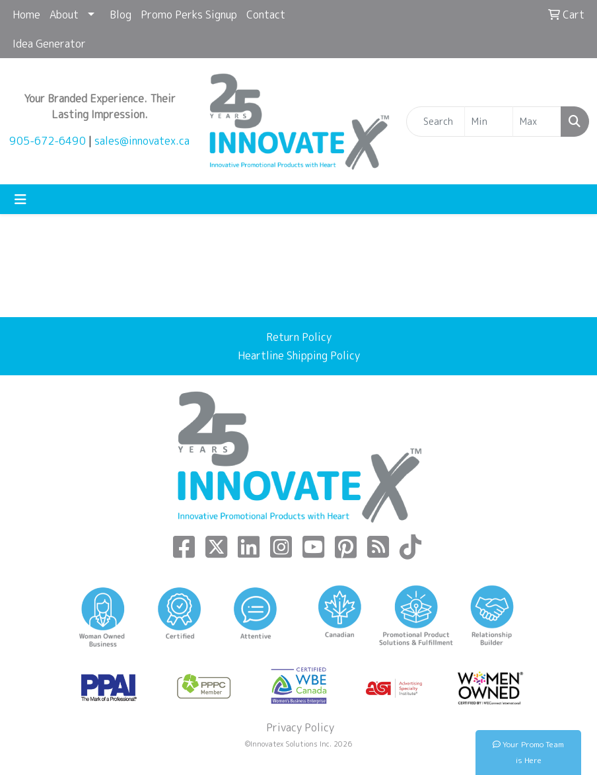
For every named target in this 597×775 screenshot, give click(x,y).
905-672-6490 (47, 140)
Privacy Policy (298, 727)
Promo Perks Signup (189, 14)
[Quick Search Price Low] (488, 121)
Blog (120, 14)
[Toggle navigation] (20, 199)
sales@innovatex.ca (142, 140)
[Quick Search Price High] (536, 121)
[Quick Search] (435, 121)
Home (26, 14)
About (64, 14)
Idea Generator (49, 43)
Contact (265, 14)
